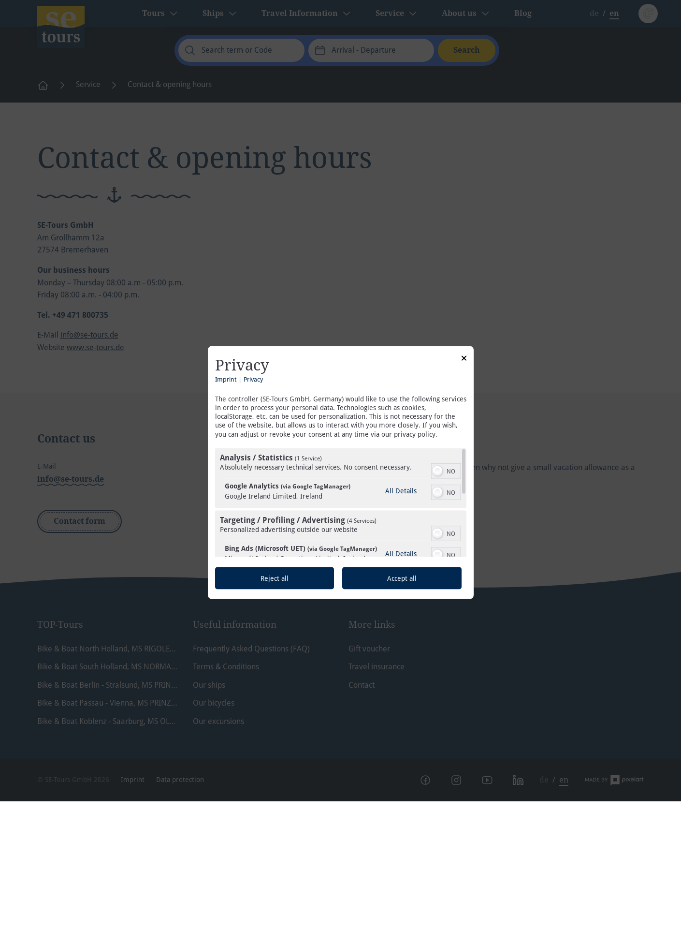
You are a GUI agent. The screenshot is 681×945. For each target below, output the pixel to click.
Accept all (402, 578)
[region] (340, 502)
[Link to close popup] (464, 360)
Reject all (275, 578)
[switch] (446, 469)
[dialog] (341, 472)
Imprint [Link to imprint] (225, 379)
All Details (401, 490)
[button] (437, 470)
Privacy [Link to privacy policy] (253, 379)
